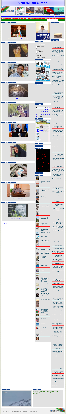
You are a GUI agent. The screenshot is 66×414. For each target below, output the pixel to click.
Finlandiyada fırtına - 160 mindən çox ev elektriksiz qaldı (58, 252)
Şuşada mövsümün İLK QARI (57, 263)
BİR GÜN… (43, 333)
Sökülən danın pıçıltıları (45, 299)
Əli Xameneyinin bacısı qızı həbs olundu (18, 158)
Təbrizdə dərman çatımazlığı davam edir (18, 178)
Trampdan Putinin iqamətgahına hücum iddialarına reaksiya (58, 135)
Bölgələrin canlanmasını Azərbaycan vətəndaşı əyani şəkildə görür (45, 264)
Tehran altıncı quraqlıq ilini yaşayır (58, 260)
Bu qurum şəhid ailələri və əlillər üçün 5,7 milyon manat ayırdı (58, 81)
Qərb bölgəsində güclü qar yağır (58, 378)
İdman (38, 48)
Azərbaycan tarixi (40, 46)
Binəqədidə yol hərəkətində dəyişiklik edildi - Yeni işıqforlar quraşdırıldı (57, 51)
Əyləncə (38, 52)
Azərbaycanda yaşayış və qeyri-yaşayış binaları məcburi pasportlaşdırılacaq (58, 97)
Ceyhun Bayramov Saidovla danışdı (58, 143)
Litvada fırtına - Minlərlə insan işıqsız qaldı (57, 315)
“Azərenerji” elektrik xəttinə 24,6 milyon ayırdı (58, 73)
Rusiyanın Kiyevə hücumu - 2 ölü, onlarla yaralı (57, 360)
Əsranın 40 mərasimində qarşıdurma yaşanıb (18, 218)
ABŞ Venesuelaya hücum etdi (57, 118)
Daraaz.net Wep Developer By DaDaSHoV (17, 410)
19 (45, 112)
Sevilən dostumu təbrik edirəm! (58, 375)
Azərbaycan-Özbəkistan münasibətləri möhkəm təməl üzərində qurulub (45, 285)
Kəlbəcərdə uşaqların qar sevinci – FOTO (58, 271)
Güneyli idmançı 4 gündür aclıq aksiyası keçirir (18, 78)
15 (36, 112)
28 (49, 114)
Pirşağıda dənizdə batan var (59, 12)
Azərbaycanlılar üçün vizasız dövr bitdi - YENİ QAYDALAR (57, 184)
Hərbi (38, 47)
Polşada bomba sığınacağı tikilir (58, 248)
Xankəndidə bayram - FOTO (58, 151)
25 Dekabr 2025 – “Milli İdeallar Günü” (20, 13)
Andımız (45, 12)
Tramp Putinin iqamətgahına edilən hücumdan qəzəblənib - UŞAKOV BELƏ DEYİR (57, 165)
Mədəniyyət (39, 55)
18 (43, 112)
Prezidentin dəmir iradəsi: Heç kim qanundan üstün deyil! (57, 365)
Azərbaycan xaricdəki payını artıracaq (58, 205)
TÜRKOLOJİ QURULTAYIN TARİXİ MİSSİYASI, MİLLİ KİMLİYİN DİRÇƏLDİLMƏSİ (45, 279)
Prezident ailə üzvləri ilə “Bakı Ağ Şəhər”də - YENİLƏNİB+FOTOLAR (58, 209)
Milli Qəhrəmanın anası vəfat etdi (58, 295)
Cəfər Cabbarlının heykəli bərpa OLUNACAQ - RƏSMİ (45, 229)
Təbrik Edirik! (43, 211)
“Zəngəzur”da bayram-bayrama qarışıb (58, 237)
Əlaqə (8, 14)
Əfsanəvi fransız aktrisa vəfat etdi (57, 324)
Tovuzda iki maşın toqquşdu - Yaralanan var (57, 64)
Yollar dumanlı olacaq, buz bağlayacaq (58, 311)
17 (41, 112)
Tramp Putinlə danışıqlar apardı (58, 233)
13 (47, 111)
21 (49, 112)
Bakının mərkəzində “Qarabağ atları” (57, 139)
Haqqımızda (11, 14)
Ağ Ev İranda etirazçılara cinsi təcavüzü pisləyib (18, 138)
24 (41, 114)
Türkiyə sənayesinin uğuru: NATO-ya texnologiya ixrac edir (58, 61)
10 (7, 223)
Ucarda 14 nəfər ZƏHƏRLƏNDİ (58, 84)
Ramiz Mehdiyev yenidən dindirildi (57, 127)
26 (45, 114)
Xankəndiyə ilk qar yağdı (57, 368)
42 (10, 223)
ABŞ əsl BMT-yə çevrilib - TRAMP (58, 242)
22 (36, 114)
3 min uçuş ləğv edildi (58, 245)
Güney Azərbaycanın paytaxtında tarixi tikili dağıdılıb (18, 98)
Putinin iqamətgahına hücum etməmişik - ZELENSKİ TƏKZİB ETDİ (58, 170)
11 (43, 111)
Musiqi (38, 50)
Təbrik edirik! (29, 13)
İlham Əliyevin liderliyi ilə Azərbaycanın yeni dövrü (37, 14)
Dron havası (43, 323)
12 (45, 111)
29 (36, 116)
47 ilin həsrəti (43, 177)
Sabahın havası (58, 348)
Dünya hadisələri (40, 51)
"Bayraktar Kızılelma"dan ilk (58, 283)
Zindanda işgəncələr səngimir (18, 118)
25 (43, 114)
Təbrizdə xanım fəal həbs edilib (18, 58)
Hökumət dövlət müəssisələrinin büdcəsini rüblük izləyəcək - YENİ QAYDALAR (58, 159)
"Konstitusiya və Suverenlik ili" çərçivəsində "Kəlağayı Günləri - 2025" (45, 198)
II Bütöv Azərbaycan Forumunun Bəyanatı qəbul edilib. (18, 38)
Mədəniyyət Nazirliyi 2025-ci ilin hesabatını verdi (58, 215)
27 (47, 114)
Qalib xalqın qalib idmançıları (57, 230)
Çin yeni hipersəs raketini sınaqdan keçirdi (57, 256)
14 (49, 111)
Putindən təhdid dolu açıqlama (57, 385)
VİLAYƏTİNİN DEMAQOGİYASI (18, 198)
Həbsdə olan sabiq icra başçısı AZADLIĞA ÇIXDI (58, 77)
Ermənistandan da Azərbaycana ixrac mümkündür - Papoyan (58, 356)
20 (47, 112)
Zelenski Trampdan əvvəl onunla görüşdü (58, 382)
